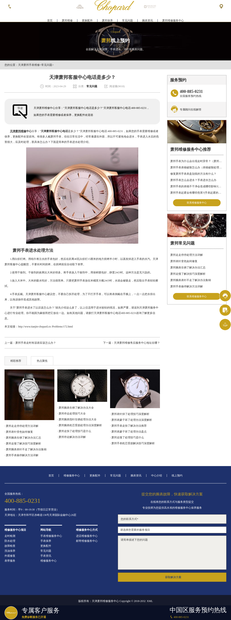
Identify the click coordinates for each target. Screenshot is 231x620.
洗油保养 (10, 550)
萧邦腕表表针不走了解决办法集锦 (190, 281)
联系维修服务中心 (197, 203)
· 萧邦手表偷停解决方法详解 (21, 455)
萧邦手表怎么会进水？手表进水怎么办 (193, 180)
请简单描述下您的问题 (172, 552)
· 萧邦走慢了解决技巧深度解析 (23, 443)
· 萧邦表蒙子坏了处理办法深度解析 (131, 419)
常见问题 (127, 17)
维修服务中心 (72, 475)
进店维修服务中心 (87, 536)
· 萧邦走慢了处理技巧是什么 (127, 437)
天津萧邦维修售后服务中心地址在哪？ (137, 342)
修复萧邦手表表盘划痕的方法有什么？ (193, 173)
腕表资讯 (147, 17)
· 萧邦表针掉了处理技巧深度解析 (129, 414)
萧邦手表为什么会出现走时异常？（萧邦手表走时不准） (196, 161)
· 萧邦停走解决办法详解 (71, 437)
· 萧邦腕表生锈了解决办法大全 (75, 407)
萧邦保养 (107, 17)
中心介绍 (156, 475)
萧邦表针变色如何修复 (183, 262)
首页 (50, 17)
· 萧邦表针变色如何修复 (19, 431)
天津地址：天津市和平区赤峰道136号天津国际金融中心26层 (40, 515)
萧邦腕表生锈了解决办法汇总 (188, 269)
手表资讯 (45, 555)
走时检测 (10, 536)
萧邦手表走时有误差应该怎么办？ (35, 342)
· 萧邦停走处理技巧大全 (71, 413)
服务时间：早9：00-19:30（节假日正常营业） (32, 509)
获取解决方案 (173, 577)
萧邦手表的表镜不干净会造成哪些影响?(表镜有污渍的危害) (196, 186)
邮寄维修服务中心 (87, 541)
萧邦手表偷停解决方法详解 (186, 288)
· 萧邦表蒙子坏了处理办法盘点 (128, 431)
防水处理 (10, 541)
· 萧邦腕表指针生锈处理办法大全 (77, 419)
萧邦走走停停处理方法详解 (186, 256)
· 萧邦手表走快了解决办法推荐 (128, 425)
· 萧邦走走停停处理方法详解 (21, 426)
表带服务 (10, 560)
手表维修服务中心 (51, 536)
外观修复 (10, 555)
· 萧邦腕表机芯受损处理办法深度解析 (79, 425)
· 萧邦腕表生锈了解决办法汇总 (23, 437)
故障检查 (10, 546)
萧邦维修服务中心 (173, 17)
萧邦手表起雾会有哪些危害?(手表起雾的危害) (196, 192)
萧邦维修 (67, 17)
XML (150, 601)
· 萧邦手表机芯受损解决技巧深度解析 (132, 443)
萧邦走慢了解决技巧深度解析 (188, 275)
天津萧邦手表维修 (29, 65)
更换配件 (87, 17)
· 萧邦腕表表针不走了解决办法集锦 (25, 449)
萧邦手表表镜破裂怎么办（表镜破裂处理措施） (196, 167)
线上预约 (177, 475)
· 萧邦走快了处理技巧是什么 (74, 431)
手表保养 (45, 541)
